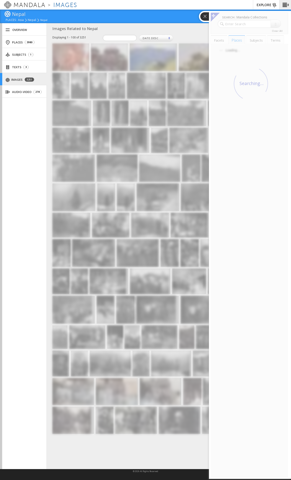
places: (11, 20)
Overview (16, 30)
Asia (21, 20)
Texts (16, 67)
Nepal (32, 20)
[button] (285, 5)
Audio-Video (23, 92)
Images (20, 80)
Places (19, 42)
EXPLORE (267, 5)
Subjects (19, 55)
